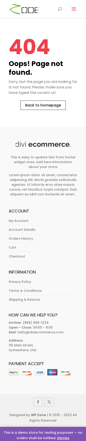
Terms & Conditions (25, 290)
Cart (12, 247)
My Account (18, 220)
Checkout (17, 256)
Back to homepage (43, 105)
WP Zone (38, 415)
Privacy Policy (20, 281)
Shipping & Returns (24, 299)
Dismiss (63, 438)
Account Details (22, 229)
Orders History (21, 238)
